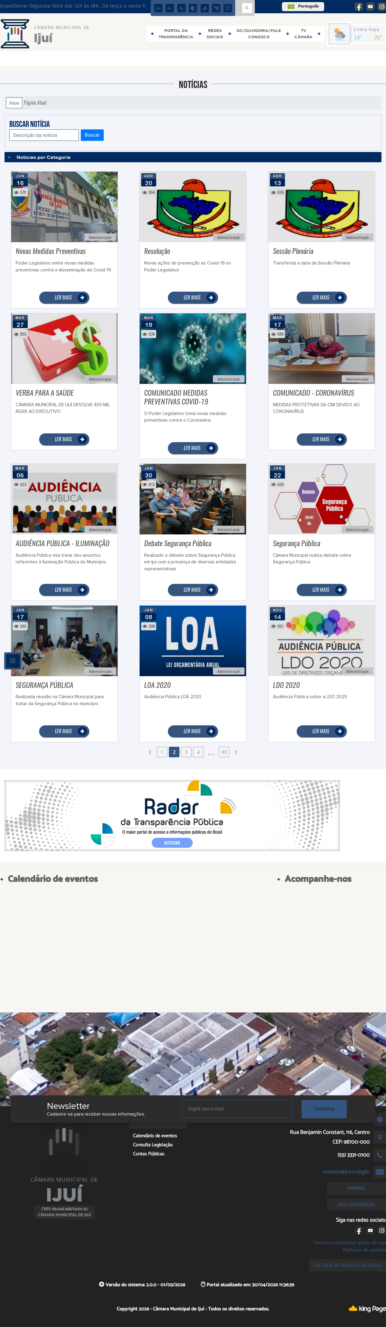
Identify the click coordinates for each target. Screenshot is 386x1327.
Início (14, 103)
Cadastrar (324, 1109)
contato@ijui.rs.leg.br (346, 1172)
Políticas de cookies (364, 1250)
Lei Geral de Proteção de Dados (347, 1265)
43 (224, 752)
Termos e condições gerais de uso (349, 1243)
